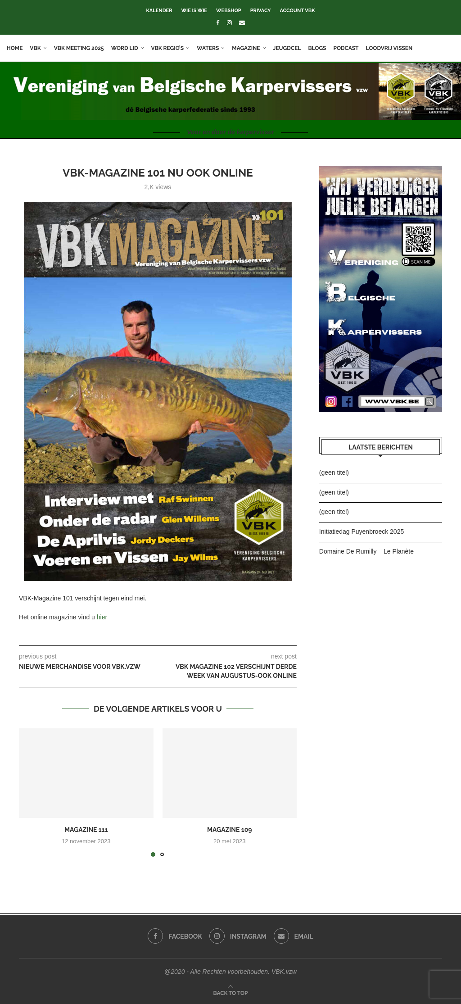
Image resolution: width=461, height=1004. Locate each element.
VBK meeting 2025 (81, 48)
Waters (210, 48)
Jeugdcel (289, 48)
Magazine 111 (86, 829)
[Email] (242, 22)
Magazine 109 (229, 829)
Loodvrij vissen (391, 48)
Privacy (260, 11)
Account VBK (297, 11)
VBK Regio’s (170, 48)
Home (17, 48)
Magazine (248, 48)
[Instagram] (229, 22)
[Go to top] (230, 992)
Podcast (348, 48)
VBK (37, 48)
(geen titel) (334, 472)
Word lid (126, 48)
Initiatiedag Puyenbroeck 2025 (361, 531)
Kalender (159, 11)
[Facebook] (217, 22)
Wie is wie (194, 11)
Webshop (228, 11)
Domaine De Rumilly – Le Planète (366, 551)
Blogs (320, 48)
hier (102, 617)
